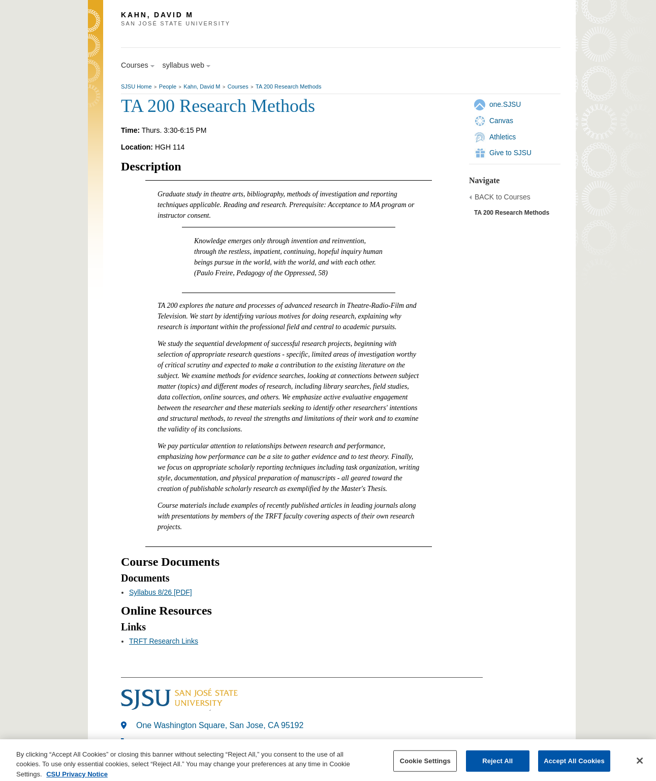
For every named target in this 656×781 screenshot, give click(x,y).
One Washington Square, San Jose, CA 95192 (219, 725)
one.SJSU (505, 104)
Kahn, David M (201, 86)
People (167, 86)
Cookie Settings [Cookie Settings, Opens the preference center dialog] (425, 767)
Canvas (501, 121)
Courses (238, 86)
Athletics (502, 137)
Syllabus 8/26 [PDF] (160, 592)
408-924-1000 (161, 742)
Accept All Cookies (574, 767)
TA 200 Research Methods (288, 86)
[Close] (640, 767)
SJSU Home (136, 86)
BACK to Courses (502, 197)
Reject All (497, 767)
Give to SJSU (510, 153)
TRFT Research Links (163, 641)
